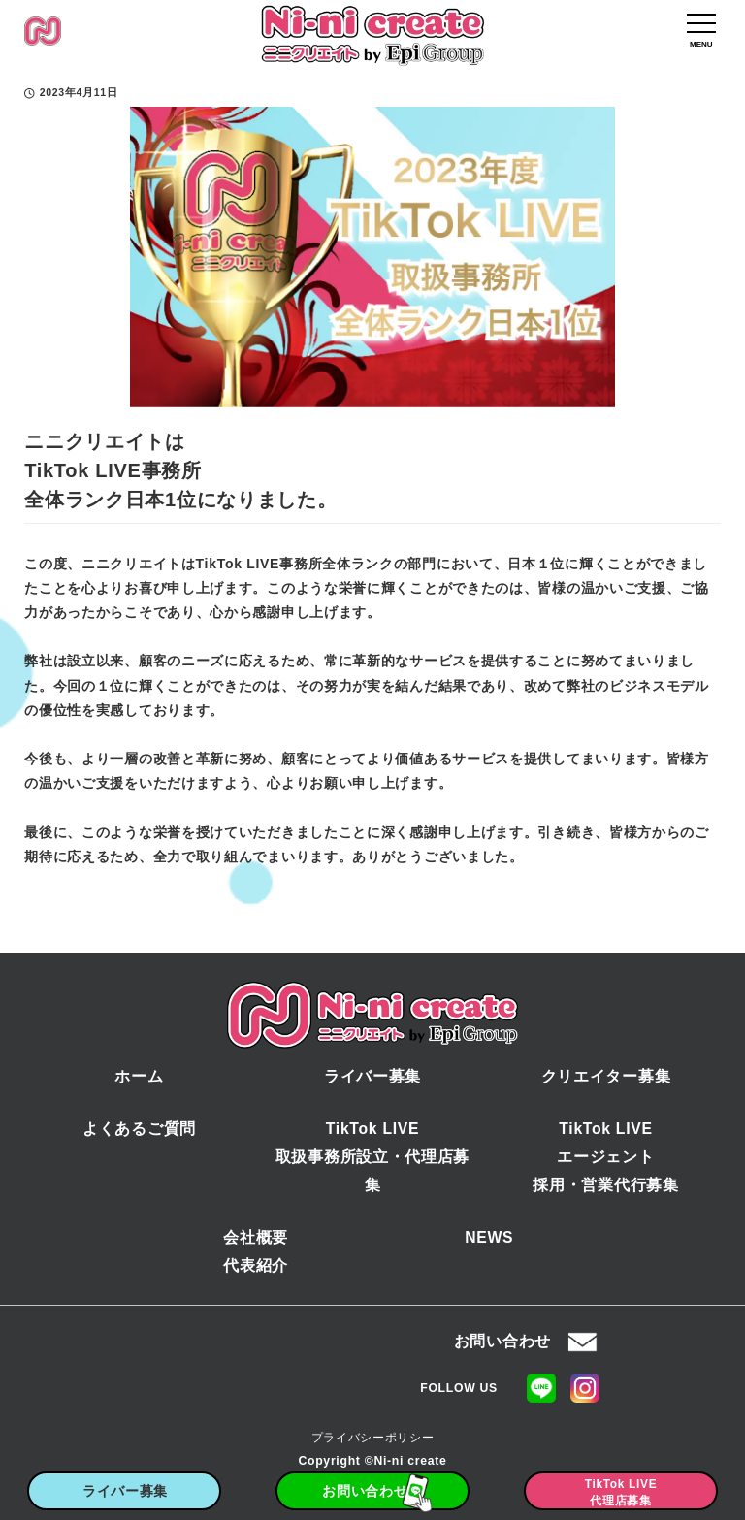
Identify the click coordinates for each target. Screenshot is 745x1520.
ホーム (138, 1076)
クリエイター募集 (606, 1076)
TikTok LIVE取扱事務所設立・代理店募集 (372, 1156)
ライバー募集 (372, 1076)
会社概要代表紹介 (255, 1251)
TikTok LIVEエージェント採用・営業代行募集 (605, 1156)
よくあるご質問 (139, 1128)
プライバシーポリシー (373, 1437)
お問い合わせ (502, 1341)
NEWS (489, 1237)
